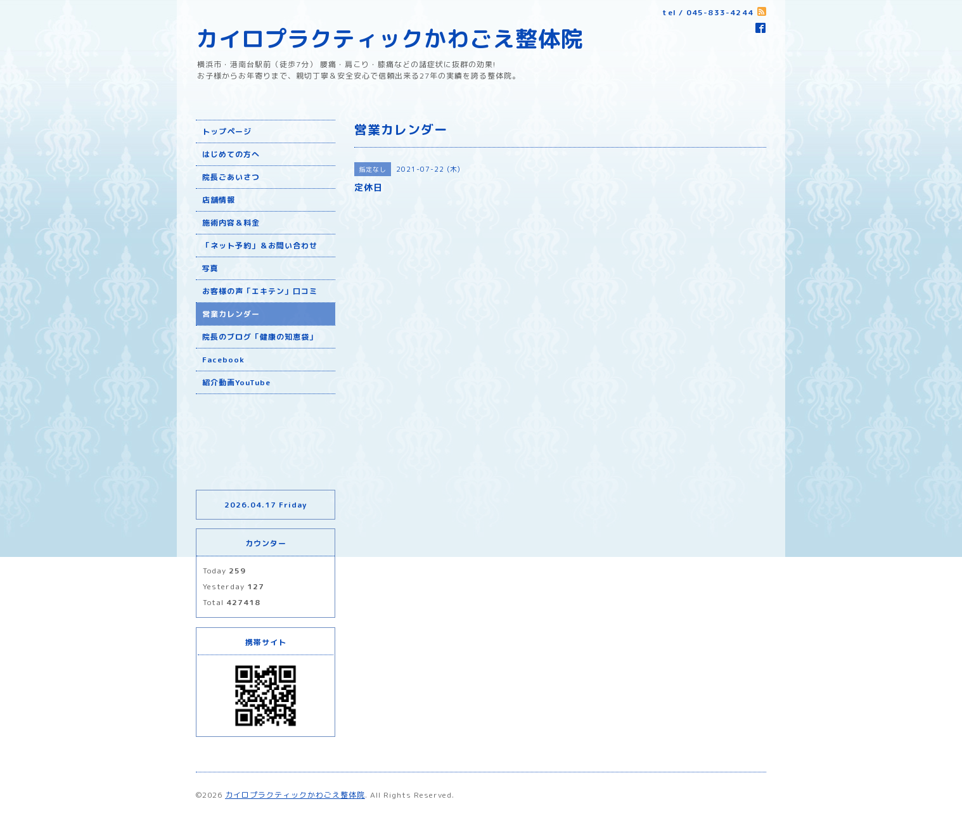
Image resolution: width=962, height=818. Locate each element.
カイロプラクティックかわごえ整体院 (390, 38)
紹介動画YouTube (236, 382)
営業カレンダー (231, 314)
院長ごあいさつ (231, 177)
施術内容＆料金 (231, 222)
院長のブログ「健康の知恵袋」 (259, 336)
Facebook (223, 359)
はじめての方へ (231, 154)
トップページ (227, 131)
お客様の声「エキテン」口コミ (259, 291)
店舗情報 (218, 200)
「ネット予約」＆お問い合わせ (259, 245)
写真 (210, 268)
